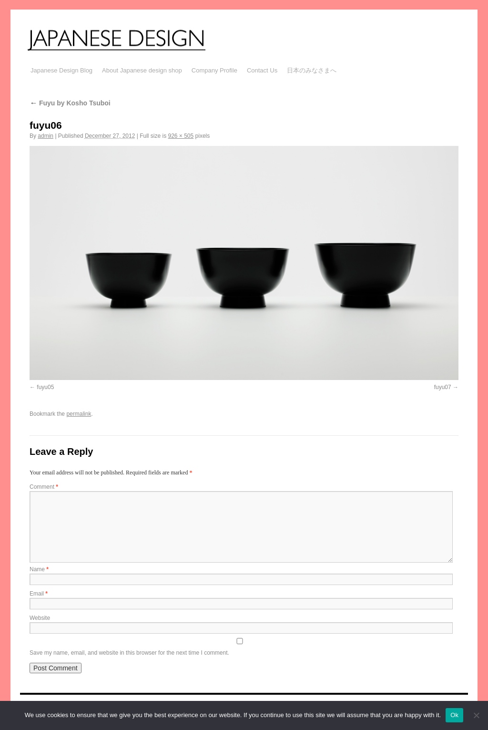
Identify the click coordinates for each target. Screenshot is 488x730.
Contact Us (262, 70)
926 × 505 (180, 136)
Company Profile (214, 70)
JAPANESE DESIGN (128, 39)
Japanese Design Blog (61, 70)
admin (45, 136)
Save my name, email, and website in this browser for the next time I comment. (129, 652)
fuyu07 (442, 387)
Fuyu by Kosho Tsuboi (70, 103)
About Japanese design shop (142, 70)
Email (39, 593)
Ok (454, 715)
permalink (78, 414)
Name (39, 569)
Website (40, 618)
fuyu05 (45, 387)
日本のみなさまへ (311, 70)
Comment (44, 486)
